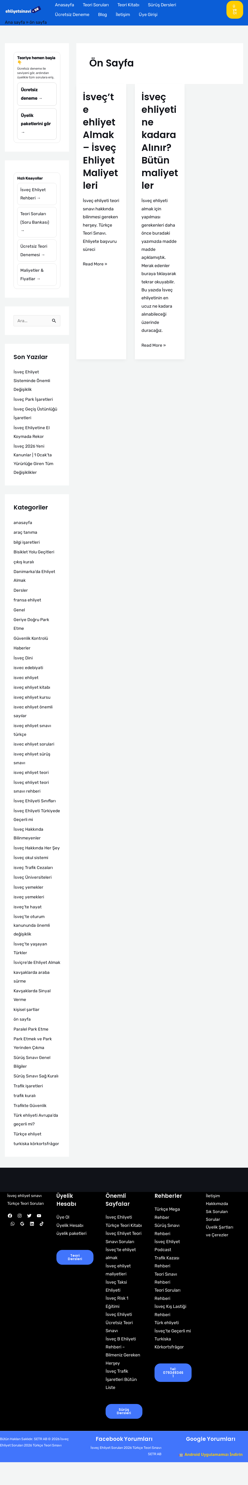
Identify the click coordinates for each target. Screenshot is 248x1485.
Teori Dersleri (75, 1279)
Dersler (21, 595)
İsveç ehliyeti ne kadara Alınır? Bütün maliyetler (159, 141)
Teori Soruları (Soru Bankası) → (34, 224)
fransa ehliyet (27, 605)
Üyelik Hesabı (69, 1247)
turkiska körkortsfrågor (37, 1166)
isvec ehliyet (26, 682)
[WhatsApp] (12, 1254)
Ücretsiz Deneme (72, 14)
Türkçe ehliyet (28, 1156)
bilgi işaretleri (27, 547)
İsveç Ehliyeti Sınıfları (35, 806)
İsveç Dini (23, 662)
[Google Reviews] (22, 1254)
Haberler (22, 653)
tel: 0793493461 (173, 1395)
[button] (234, 10)
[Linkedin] (32, 1254)
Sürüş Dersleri (162, 5)
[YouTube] (39, 1246)
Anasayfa (64, 5)
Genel (19, 614)
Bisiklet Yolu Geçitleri (34, 557)
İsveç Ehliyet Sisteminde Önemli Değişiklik (32, 385)
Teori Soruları (96, 5)
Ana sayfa (15, 22)
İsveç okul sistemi (31, 871)
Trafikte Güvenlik (30, 1128)
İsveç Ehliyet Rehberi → (33, 196)
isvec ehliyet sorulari (34, 749)
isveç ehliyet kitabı (32, 692)
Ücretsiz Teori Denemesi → (33, 254)
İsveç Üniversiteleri (33, 891)
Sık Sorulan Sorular (215, 1238)
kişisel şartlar (26, 1031)
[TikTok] (41, 1254)
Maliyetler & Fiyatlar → (32, 279)
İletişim (123, 14)
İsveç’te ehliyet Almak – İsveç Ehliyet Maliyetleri (101, 141)
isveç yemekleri (29, 910)
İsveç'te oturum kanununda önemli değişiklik (32, 939)
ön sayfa (22, 1041)
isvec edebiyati (29, 672)
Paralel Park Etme (31, 1051)
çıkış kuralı (24, 566)
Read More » (95, 263)
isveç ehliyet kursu (32, 702)
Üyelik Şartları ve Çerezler (220, 1254)
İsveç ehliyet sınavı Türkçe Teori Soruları (25, 1226)
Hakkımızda (215, 1226)
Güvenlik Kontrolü (31, 643)
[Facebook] (10, 1246)
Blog (102, 14)
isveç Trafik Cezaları (33, 881)
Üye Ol (62, 1239)
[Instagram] (19, 1246)
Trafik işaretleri (28, 1108)
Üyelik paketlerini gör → (36, 125)
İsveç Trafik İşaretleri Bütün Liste (121, 1402)
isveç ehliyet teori (31, 777)
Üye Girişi (148, 14)
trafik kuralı (25, 1118)
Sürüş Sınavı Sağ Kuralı (37, 1098)
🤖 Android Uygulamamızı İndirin (211, 1477)
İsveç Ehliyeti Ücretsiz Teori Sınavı (119, 1345)
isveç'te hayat (28, 920)
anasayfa (23, 527)
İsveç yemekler (29, 900)
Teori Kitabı (128, 5)
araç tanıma (26, 537)
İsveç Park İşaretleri (33, 404)
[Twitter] (29, 1246)
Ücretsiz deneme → (32, 94)
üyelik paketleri (71, 1255)
